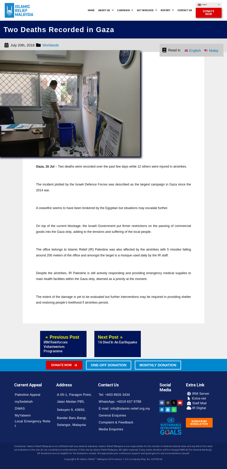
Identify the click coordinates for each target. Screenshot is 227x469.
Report (167, 10)
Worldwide (50, 45)
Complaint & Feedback (116, 422)
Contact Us (185, 10)
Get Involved (147, 10)
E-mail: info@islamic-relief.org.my (124, 408)
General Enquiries (112, 415)
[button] (209, 13)
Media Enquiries (111, 429)
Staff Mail (199, 403)
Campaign (125, 10)
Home (91, 10)
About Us (106, 10)
